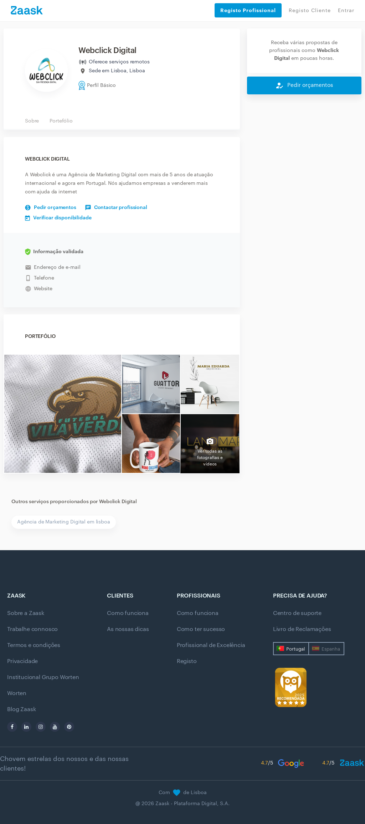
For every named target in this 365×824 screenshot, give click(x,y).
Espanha (331, 649)
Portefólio (61, 121)
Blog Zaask (21, 709)
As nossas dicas (128, 629)
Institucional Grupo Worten (43, 677)
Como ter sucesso (201, 629)
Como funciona (128, 613)
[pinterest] (69, 727)
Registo (187, 661)
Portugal (295, 649)
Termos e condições (33, 645)
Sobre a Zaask (25, 613)
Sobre (32, 121)
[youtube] (55, 727)
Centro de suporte (297, 613)
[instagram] (41, 727)
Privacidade (22, 661)
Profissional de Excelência (211, 645)
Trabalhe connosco (32, 629)
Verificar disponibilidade (58, 218)
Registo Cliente (310, 10)
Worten (16, 693)
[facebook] (12, 727)
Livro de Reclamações (302, 629)
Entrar (346, 10)
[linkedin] (26, 727)
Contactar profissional (116, 207)
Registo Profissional (248, 10)
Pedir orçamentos (50, 207)
